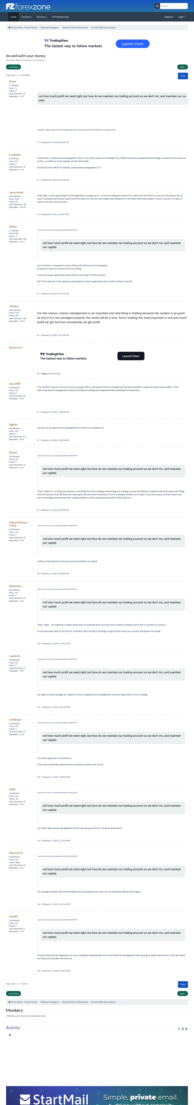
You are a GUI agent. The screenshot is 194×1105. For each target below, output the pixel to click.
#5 (38, 335)
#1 (38, 142)
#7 (38, 440)
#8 (38, 510)
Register (169, 16)
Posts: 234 (13, 796)
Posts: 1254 (14, 313)
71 (20, 75)
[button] (183, 76)
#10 (39, 643)
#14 (39, 904)
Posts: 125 (13, 431)
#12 (39, 777)
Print (183, 75)
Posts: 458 (13, 233)
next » (183, 67)
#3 (38, 214)
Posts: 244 (13, 859)
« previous (13, 67)
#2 (38, 180)
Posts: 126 (13, 459)
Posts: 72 (13, 88)
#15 (39, 971)
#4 (38, 294)
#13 (39, 840)
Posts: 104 (13, 593)
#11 (39, 707)
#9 (38, 573)
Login (182, 16)
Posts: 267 (13, 161)
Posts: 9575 (14, 199)
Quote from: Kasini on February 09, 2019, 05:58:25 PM (57, 230)
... (18, 75)
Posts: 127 (13, 923)
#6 (38, 374)
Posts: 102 (13, 390)
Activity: (13, 1027)
